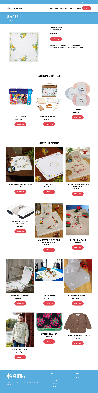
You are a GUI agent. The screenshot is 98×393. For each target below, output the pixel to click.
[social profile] (18, 2)
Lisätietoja (55, 39)
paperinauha (53, 8)
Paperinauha (56, 377)
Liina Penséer (49, 184)
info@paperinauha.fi (85, 2)
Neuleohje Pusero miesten (20, 350)
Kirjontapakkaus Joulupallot (77, 296)
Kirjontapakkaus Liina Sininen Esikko (20, 184)
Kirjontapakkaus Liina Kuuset (20, 296)
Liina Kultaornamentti (49, 296)
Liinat (64, 27)
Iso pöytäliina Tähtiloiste (78, 240)
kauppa (86, 8)
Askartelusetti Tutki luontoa (49, 117)
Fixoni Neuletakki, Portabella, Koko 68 (78, 336)
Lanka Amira (77, 110)
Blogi (79, 8)
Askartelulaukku (20, 117)
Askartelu (63, 8)
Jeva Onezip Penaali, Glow (49, 334)
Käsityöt (72, 8)
